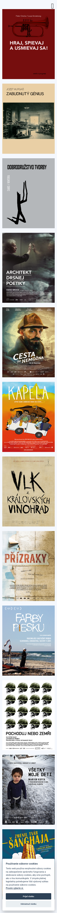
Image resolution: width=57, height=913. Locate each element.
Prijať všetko (28, 896)
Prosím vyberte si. (15, 888)
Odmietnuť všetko (28, 904)
